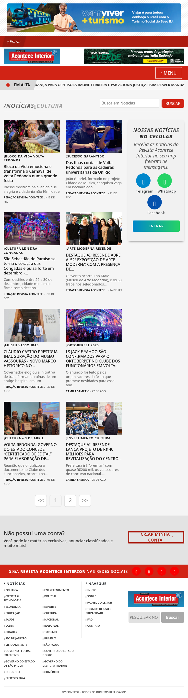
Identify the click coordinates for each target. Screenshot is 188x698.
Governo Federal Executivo (17, 653)
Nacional (51, 619)
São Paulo (51, 644)
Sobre (91, 596)
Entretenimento (56, 590)
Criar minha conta (157, 537)
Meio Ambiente (15, 644)
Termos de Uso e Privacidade (98, 611)
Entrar (14, 41)
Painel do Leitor (99, 602)
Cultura (50, 613)
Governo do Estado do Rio (58, 653)
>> (85, 500)
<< (41, 500)
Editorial (51, 625)
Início (91, 590)
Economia (12, 606)
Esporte (49, 606)
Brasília (50, 638)
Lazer (9, 625)
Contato (93, 625)
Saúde (9, 619)
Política (11, 590)
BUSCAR (172, 103)
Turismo (50, 632)
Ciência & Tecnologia (12, 598)
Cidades (10, 632)
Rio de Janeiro (15, 638)
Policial (50, 596)
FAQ (89, 619)
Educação (12, 613)
